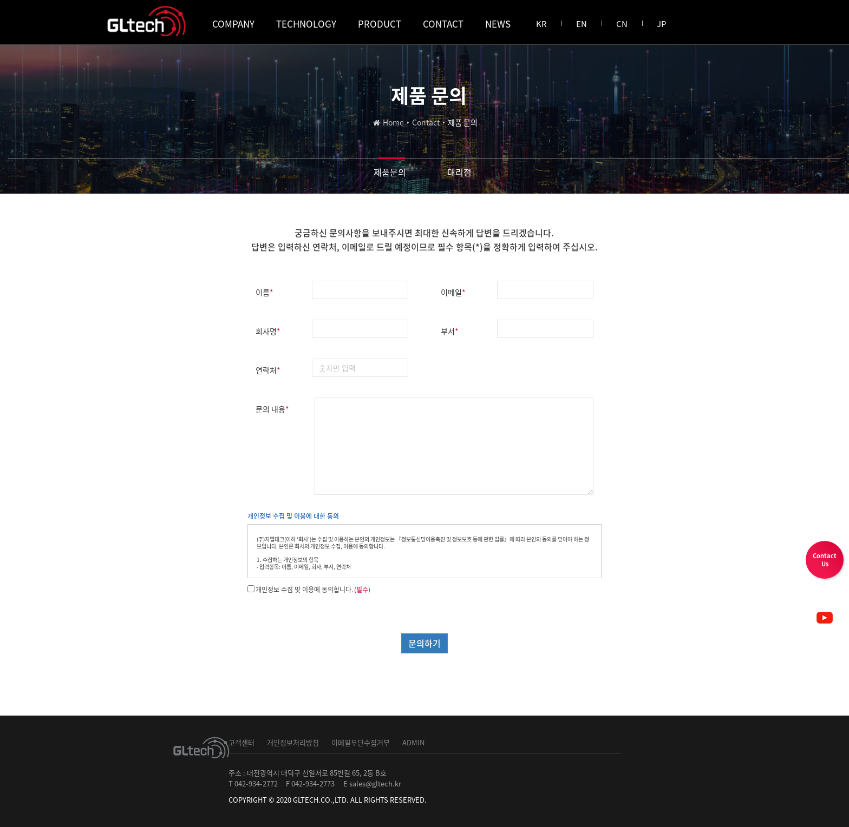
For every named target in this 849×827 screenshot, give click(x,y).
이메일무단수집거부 (360, 742)
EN (581, 24)
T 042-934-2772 (253, 783)
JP (661, 24)
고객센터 (241, 742)
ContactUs (825, 559)
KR (541, 24)
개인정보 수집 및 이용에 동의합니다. (304, 589)
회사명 (268, 331)
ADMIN (413, 742)
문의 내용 (272, 409)
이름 (264, 292)
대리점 (459, 172)
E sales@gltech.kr (372, 783)
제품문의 (390, 172)
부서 (450, 331)
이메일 (453, 292)
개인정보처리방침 (293, 742)
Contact (426, 122)
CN (622, 24)
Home (393, 122)
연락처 (268, 370)
